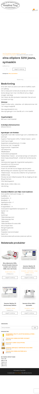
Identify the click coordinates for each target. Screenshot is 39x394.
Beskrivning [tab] (20, 79)
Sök (35, 327)
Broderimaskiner (8, 271)
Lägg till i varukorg (19, 69)
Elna (10, 73)
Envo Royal (18, 373)
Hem (4, 53)
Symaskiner (13, 54)
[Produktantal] (7, 69)
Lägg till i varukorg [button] (10, 277)
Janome (32, 272)
